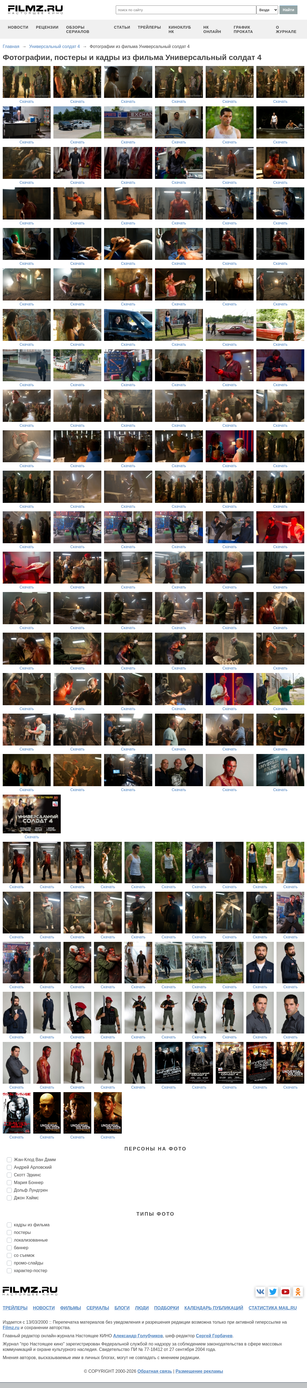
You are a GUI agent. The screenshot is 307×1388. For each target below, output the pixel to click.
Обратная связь (155, 1371)
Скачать (27, 101)
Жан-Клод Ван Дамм (35, 1159)
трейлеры (149, 27)
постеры (22, 1232)
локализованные (31, 1240)
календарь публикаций (213, 1308)
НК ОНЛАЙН (212, 29)
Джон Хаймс (26, 1197)
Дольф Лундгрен (31, 1190)
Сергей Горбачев (214, 1335)
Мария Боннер (28, 1182)
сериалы (97, 1308)
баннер (21, 1247)
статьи (122, 27)
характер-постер (30, 1270)
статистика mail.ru (273, 1308)
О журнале (286, 29)
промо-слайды (28, 1263)
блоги (121, 1308)
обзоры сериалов (78, 29)
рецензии (47, 27)
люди (142, 1308)
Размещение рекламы (199, 1371)
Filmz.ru (11, 1327)
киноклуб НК (180, 29)
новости (18, 27)
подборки (166, 1308)
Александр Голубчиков (138, 1335)
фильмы (70, 1308)
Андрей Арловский (33, 1167)
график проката (243, 29)
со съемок (24, 1255)
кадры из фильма (32, 1224)
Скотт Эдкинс (27, 1175)
